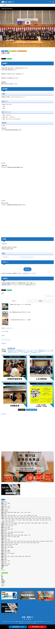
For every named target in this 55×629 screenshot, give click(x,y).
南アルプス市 (11, 524)
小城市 (5, 557)
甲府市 (15, 524)
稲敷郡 (15, 512)
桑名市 (15, 536)
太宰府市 (12, 556)
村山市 (9, 506)
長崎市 (5, 559)
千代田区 (5, 518)
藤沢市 (23, 523)
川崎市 (32, 523)
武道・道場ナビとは (6, 621)
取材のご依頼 (29, 621)
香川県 (2, 551)
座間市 (46, 523)
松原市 (37, 541)
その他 (2, 585)
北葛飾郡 (28, 515)
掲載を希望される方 (22, 621)
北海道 (2, 501)
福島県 (2, 509)
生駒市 (16, 544)
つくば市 (21, 512)
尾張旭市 (9, 535)
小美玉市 (28, 512)
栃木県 (2, 510)
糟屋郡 (20, 556)
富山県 (2, 529)
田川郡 (29, 556)
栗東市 (5, 538)
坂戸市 (9, 515)
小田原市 (19, 523)
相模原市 (35, 523)
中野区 (46, 518)
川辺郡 (38, 542)
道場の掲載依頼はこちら (17, 626)
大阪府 (2, 541)
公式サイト (27, 269)
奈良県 (2, 544)
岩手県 (2, 504)
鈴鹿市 (18, 536)
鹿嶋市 (5, 512)
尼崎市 (28, 542)
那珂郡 (9, 512)
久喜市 (5, 515)
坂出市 (9, 551)
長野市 (9, 526)
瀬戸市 (12, 535)
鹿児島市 (6, 565)
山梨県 (2, 524)
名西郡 (5, 550)
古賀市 (23, 556)
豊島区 (3, 521)
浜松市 (5, 532)
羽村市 (43, 518)
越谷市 (14, 515)
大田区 (6, 521)
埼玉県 (2, 515)
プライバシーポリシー (28, 623)
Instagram (24, 619)
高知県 (2, 554)
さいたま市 (18, 515)
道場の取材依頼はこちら (37, 626)
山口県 (2, 548)
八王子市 (33, 518)
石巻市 (9, 507)
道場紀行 (16, 621)
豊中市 (24, 541)
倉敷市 (5, 547)
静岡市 (22, 532)
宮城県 (2, 507)
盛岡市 (5, 504)
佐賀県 (2, 557)
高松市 (5, 551)
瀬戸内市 (12, 547)
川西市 (15, 542)
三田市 (22, 542)
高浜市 (19, 535)
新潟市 (9, 527)
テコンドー (3, 584)
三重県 (2, 536)
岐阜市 (12, 533)
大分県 (2, 562)
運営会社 (34, 623)
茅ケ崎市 (42, 523)
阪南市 (43, 541)
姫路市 (35, 542)
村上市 (5, 527)
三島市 (9, 532)
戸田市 (25, 515)
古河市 (25, 512)
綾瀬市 (39, 523)
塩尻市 (5, 526)
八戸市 (5, 503)
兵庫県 (2, 542)
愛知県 (2, 535)
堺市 (15, 541)
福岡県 (2, 556)
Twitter (26, 619)
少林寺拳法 (3, 581)
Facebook (28, 619)
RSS (30, 619)
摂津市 (34, 541)
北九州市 (16, 556)
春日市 (9, 556)
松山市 (5, 553)
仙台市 (5, 507)
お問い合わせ (21, 623)
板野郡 (9, 550)
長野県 (2, 526)
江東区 (16, 518)
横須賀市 (15, 523)
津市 (12, 536)
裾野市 (12, 532)
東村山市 (12, 518)
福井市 (5, 530)
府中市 (27, 518)
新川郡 (5, 529)
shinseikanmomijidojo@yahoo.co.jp (27, 257)
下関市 (5, 548)
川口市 (22, 515)
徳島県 (2, 550)
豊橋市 (5, 535)
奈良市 (13, 544)
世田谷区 (23, 518)
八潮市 (35, 515)
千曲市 (12, 526)
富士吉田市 (6, 524)
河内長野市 (47, 541)
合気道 (2, 579)
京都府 (2, 539)
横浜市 (29, 523)
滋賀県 (2, 538)
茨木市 (40, 541)
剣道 (2, 578)
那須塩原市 (6, 510)
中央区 (13, 521)
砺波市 (9, 529)
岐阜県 (2, 533)
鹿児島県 (2, 565)
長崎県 (2, 559)
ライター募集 (34, 621)
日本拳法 (2, 582)
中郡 (9, 523)
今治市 (9, 553)
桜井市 (10, 544)
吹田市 (18, 541)
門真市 (21, 541)
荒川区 (9, 521)
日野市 (9, 518)
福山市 (11, 545)
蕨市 (11, 515)
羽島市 (5, 533)
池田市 (31, 541)
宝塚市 (5, 542)
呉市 (8, 545)
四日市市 (9, 536)
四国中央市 (12, 553)
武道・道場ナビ (27, 617)
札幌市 (5, 501)
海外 (2, 568)
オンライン (3, 570)
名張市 (5, 536)
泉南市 (9, 541)
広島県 (2, 545)
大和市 (6, 523)
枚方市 (12, 541)
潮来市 (12, 512)
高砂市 (12, 542)
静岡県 (2, 532)
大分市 (5, 562)
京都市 (9, 539)
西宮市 (9, 542)
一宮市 (29, 535)
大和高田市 (6, 544)
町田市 (20, 518)
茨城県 (2, 512)
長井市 (5, 506)
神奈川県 (2, 523)
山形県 (2, 506)
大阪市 (28, 541)
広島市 (5, 545)
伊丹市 (31, 542)
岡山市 (9, 547)
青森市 (9, 503)
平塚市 (12, 523)
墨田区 (30, 518)
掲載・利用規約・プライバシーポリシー (44, 621)
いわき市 (5, 509)
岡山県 (2, 547)
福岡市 (26, 556)
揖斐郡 (9, 533)
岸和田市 (5, 541)
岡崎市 (22, 535)
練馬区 (50, 518)
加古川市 (18, 542)
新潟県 (2, 527)
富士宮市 (15, 532)
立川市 (37, 518)
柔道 (2, 576)
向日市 (5, 539)
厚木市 (26, 523)
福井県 (2, 530)
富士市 (19, 532)
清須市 (16, 535)
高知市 (5, 554)
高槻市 (51, 541)
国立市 (40, 518)
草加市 (32, 515)
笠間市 (18, 512)
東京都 (2, 518)
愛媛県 (2, 553)
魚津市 (12, 529)
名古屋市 (25, 535)
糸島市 (5, 556)
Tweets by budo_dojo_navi (6, 339)
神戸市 (25, 542)
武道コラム (12, 621)
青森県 (2, 503)
